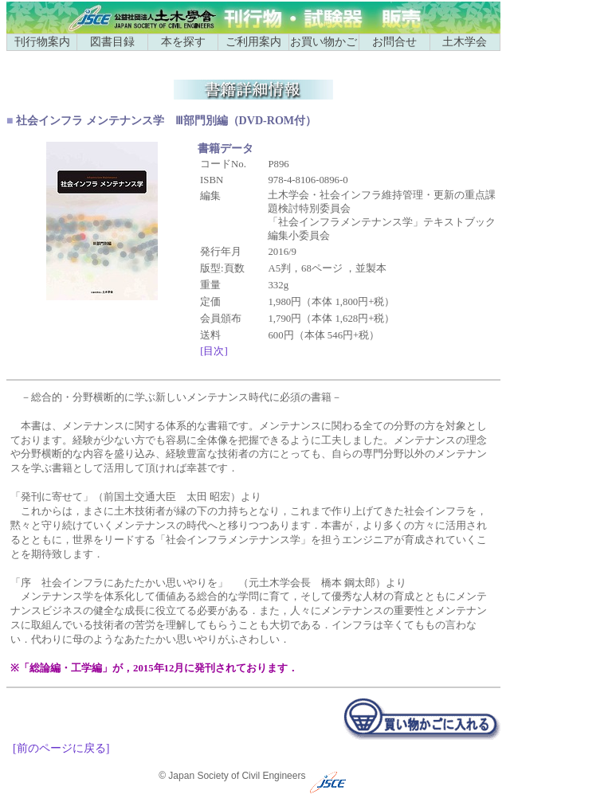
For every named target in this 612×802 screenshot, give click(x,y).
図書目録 (112, 42)
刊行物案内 (42, 42)
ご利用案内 (253, 42)
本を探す (183, 42)
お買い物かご (323, 42)
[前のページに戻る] (61, 747)
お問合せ (394, 42)
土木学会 (464, 42)
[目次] (214, 351)
